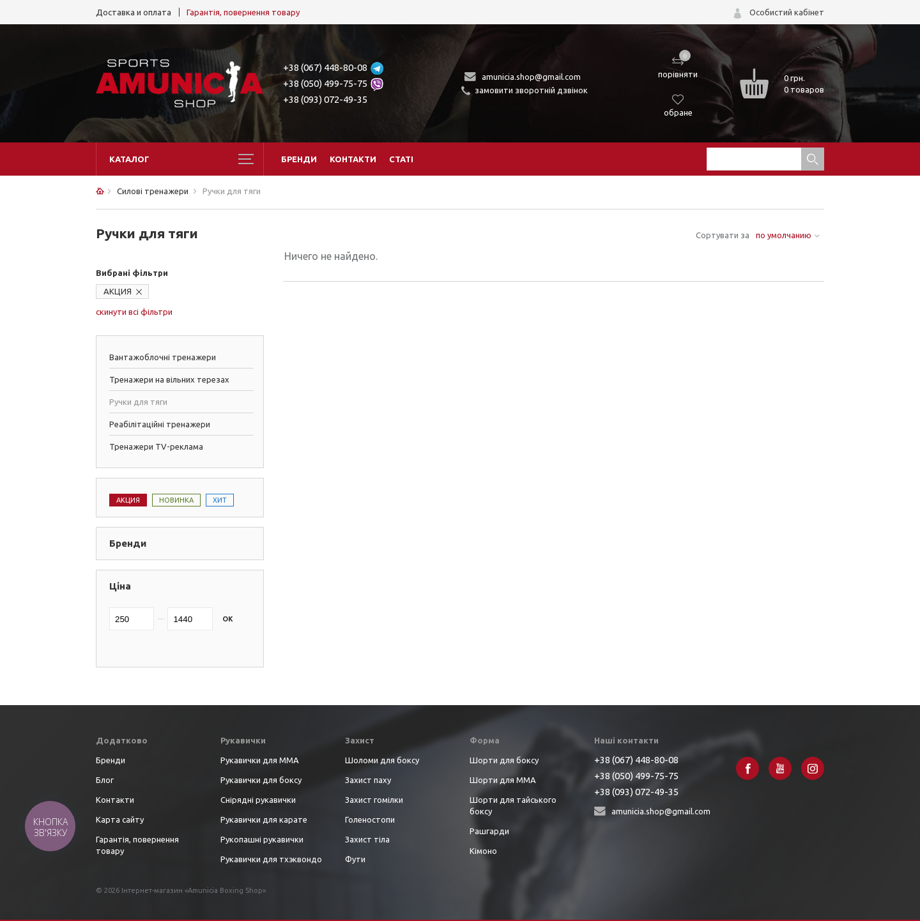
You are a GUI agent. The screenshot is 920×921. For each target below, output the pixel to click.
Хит (220, 500)
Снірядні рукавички (258, 799)
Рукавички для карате (263, 819)
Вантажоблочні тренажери (162, 357)
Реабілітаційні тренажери (159, 424)
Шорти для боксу (504, 760)
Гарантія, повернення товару (243, 12)
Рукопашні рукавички (261, 839)
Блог (105, 779)
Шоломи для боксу (382, 760)
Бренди (299, 159)
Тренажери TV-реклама (156, 446)
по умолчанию (783, 235)
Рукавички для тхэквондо (271, 859)
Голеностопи (370, 819)
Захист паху (368, 779)
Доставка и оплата (133, 12)
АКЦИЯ (117, 291)
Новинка (176, 500)
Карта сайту (120, 819)
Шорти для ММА (503, 779)
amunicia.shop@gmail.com (531, 76)
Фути (355, 859)
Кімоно (483, 850)
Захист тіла (367, 839)
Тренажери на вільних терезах (169, 379)
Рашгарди (489, 830)
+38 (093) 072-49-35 (325, 99)
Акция (128, 500)
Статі (401, 159)
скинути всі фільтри (134, 311)
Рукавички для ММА (259, 760)
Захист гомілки (374, 799)
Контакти (353, 159)
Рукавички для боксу (261, 779)
